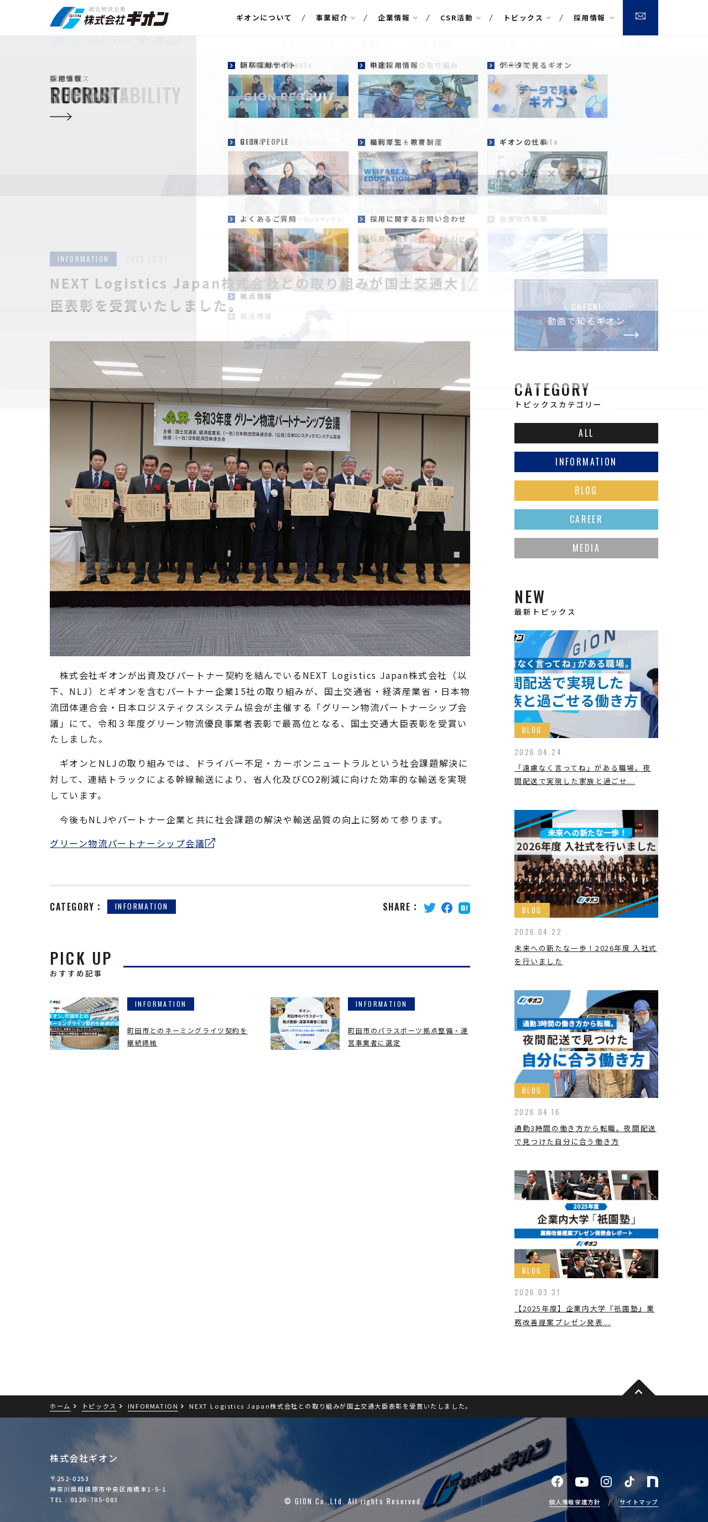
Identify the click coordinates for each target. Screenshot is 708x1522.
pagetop (639, 1388)
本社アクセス (539, 8)
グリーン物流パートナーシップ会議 (127, 843)
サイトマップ (639, 1502)
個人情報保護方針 (575, 1502)
